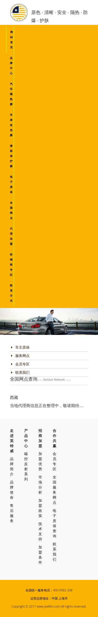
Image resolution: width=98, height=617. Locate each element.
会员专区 (20, 364)
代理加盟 (11, 236)
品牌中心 (11, 66)
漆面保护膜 (11, 156)
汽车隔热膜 (11, 94)
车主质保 (20, 347)
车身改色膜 (11, 125)
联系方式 (11, 293)
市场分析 (40, 484)
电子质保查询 (54, 523)
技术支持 (40, 531)
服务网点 (20, 356)
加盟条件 (40, 554)
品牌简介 (11, 466)
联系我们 (20, 372)
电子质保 (11, 184)
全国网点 (11, 210)
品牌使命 (11, 489)
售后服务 (11, 513)
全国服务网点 (54, 490)
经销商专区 (11, 264)
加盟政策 (40, 508)
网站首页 (11, 40)
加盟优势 (40, 461)
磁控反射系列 (26, 466)
